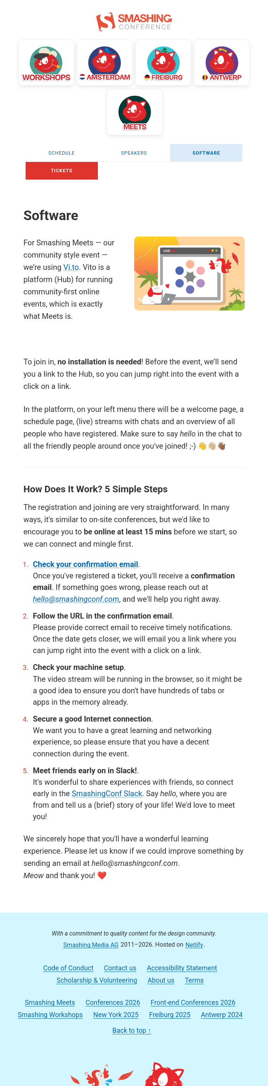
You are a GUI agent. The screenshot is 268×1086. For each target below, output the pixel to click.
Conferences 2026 (113, 999)
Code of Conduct (68, 964)
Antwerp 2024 (221, 1011)
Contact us (120, 964)
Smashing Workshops (50, 1011)
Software (206, 149)
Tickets (62, 167)
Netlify (194, 940)
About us (161, 976)
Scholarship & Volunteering (97, 976)
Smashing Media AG (91, 940)
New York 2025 (115, 1011)
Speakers (134, 149)
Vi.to (71, 263)
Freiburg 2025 (169, 1011)
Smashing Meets (50, 999)
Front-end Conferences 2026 (193, 999)
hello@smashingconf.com (76, 595)
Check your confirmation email (85, 560)
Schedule (62, 149)
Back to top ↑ (131, 1026)
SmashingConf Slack (106, 789)
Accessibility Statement (182, 964)
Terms (194, 976)
